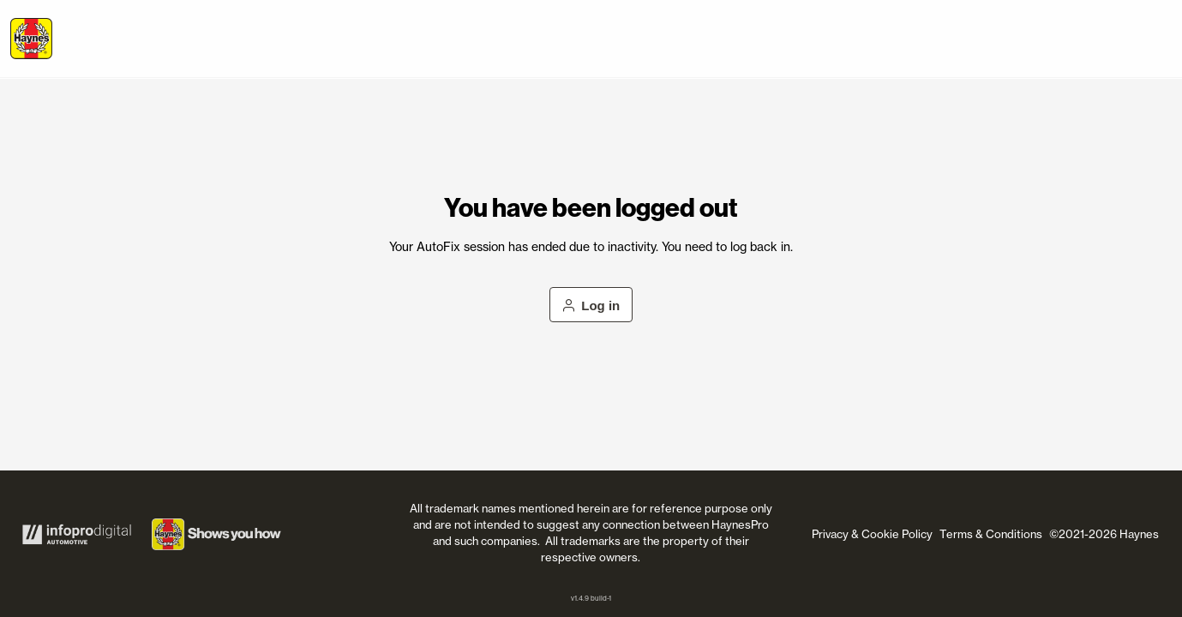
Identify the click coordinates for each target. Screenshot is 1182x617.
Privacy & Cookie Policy (872, 534)
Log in (591, 305)
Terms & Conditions (990, 534)
